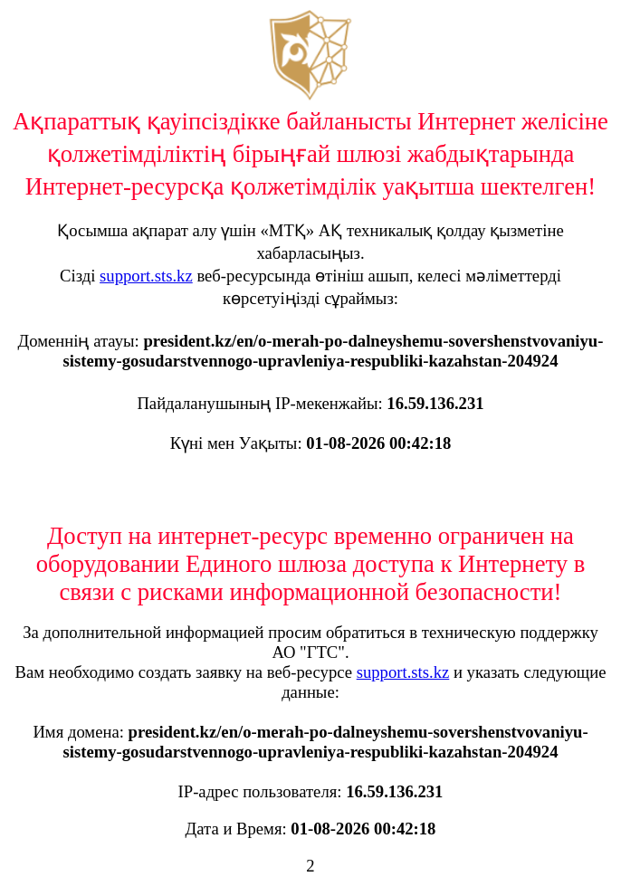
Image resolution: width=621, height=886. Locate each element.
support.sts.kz (146, 275)
